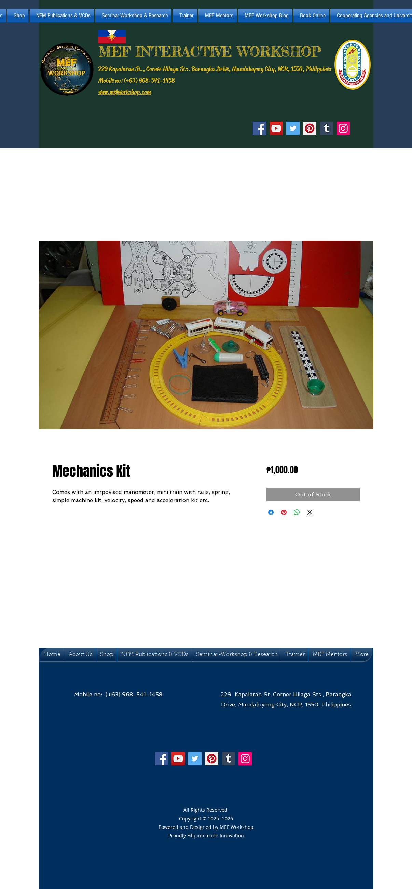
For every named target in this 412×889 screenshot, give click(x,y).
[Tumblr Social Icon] (326, 128)
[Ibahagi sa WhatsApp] (297, 512)
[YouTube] (276, 128)
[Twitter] (293, 128)
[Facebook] (259, 128)
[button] (62, 15)
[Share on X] (310, 512)
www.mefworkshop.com (124, 92)
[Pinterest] (309, 128)
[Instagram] (343, 128)
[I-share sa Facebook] (271, 512)
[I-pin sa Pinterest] (284, 512)
